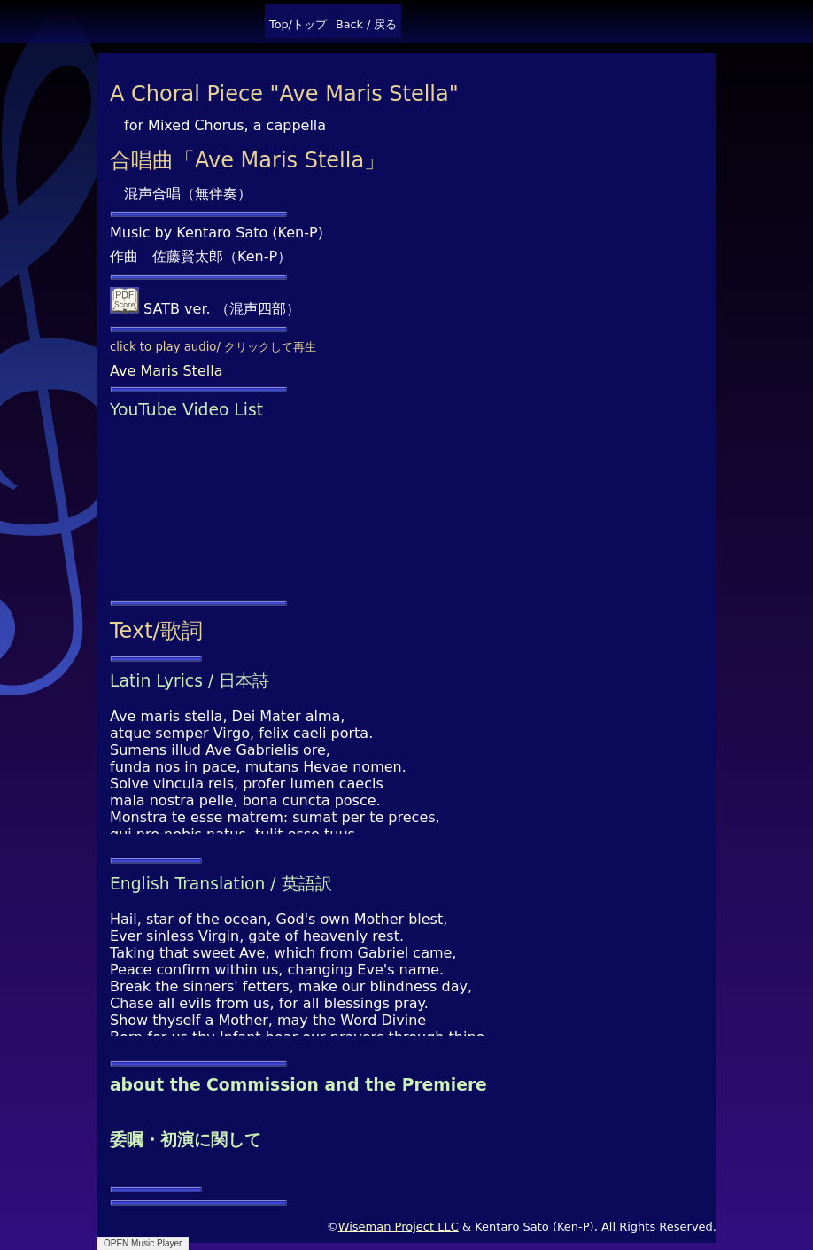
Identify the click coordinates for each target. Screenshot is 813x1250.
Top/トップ (298, 24)
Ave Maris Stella (166, 370)
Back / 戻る (367, 24)
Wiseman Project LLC (398, 1226)
